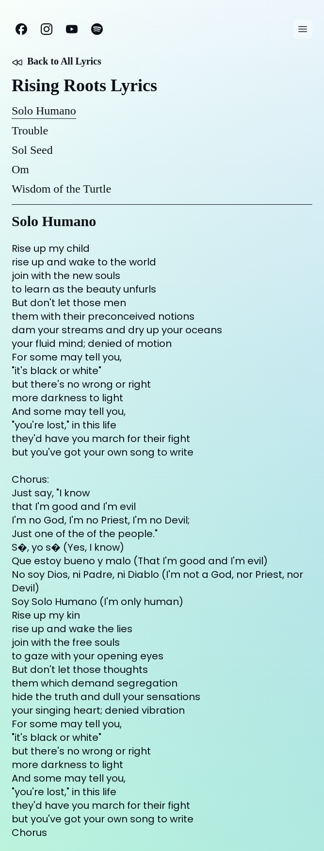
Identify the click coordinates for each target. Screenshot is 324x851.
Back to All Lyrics (56, 62)
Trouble (30, 130)
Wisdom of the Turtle (61, 188)
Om (20, 169)
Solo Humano (44, 110)
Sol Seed (32, 150)
